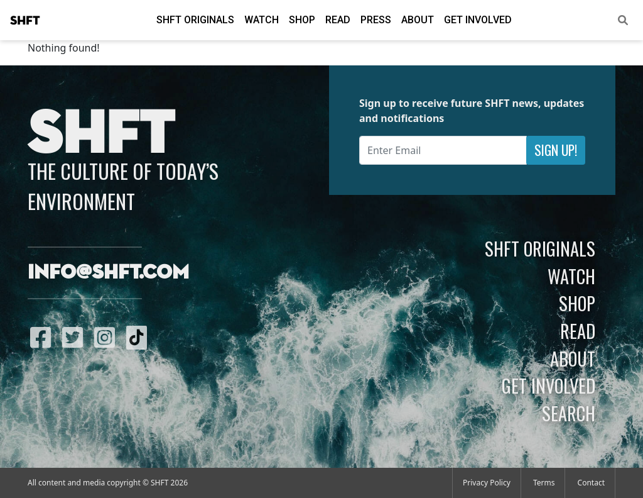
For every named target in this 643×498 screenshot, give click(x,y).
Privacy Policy (487, 482)
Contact (591, 482)
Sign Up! (555, 150)
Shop (302, 20)
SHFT (25, 20)
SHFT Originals (195, 20)
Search (568, 413)
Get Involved (478, 20)
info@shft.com (108, 273)
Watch (261, 20)
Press (375, 20)
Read (337, 20)
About (417, 20)
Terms (544, 482)
